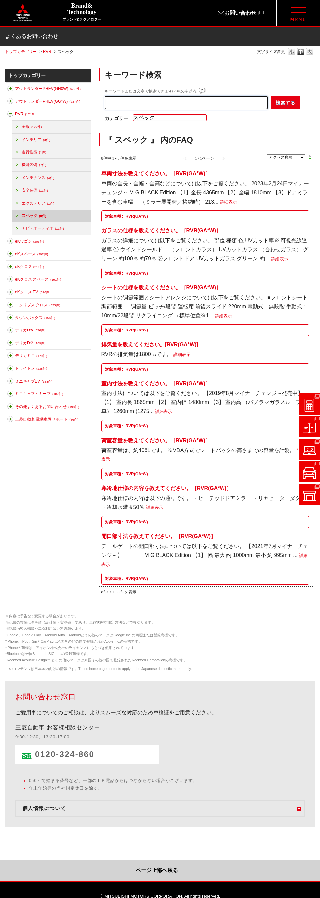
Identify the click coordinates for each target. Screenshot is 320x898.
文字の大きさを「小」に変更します (291, 52)
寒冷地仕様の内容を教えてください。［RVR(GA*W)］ (166, 488)
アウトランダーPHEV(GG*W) (47, 101)
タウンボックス (35, 317)
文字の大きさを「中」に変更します (300, 52)
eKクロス (29, 266)
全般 (32, 126)
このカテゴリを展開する (10, 90)
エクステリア (38, 203)
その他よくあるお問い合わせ (47, 406)
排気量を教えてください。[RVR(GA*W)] (149, 344)
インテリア (36, 139)
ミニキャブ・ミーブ (39, 393)
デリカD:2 (30, 343)
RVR (47, 51)
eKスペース (31, 254)
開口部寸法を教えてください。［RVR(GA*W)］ (158, 536)
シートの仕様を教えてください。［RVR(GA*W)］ (161, 287)
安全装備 (35, 190)
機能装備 (34, 164)
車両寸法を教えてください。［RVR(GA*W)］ (156, 173)
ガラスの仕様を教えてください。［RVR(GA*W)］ (161, 230)
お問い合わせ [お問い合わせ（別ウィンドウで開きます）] (240, 13)
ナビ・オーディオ (43, 228)
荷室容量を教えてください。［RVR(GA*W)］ (156, 440)
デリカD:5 (30, 330)
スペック (34, 215)
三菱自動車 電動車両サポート (46, 419)
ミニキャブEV (33, 381)
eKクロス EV (32, 292)
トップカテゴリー (21, 51)
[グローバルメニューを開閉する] (298, 13)
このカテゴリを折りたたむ (10, 115)
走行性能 (34, 152)
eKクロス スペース (38, 279)
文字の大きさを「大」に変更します (309, 52)
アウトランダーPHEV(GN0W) (48, 88)
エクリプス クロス (37, 305)
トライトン (31, 368)
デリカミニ (31, 355)
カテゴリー (116, 118)
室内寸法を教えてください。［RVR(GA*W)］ (156, 383)
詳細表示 (228, 202)
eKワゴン (29, 241)
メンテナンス (38, 177)
